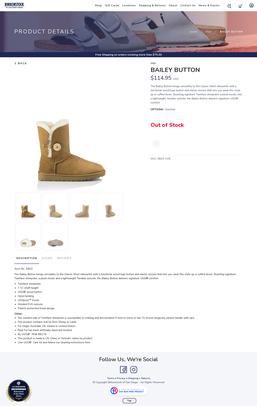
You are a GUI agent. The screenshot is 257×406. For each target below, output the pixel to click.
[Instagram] (134, 368)
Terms (109, 377)
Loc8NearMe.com (33, 391)
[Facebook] (123, 368)
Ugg (209, 31)
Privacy (120, 377)
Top (129, 399)
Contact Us (187, 5)
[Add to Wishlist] (156, 144)
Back (20, 63)
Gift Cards (111, 5)
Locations (128, 5)
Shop (97, 5)
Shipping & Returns (151, 5)
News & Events (208, 5)
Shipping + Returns (140, 377)
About (172, 5)
